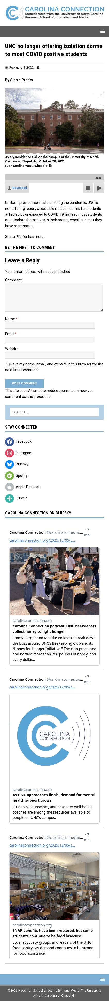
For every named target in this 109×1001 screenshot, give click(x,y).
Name (10, 319)
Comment (13, 280)
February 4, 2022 (21, 67)
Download (19, 188)
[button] (102, 31)
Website (11, 349)
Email (10, 334)
